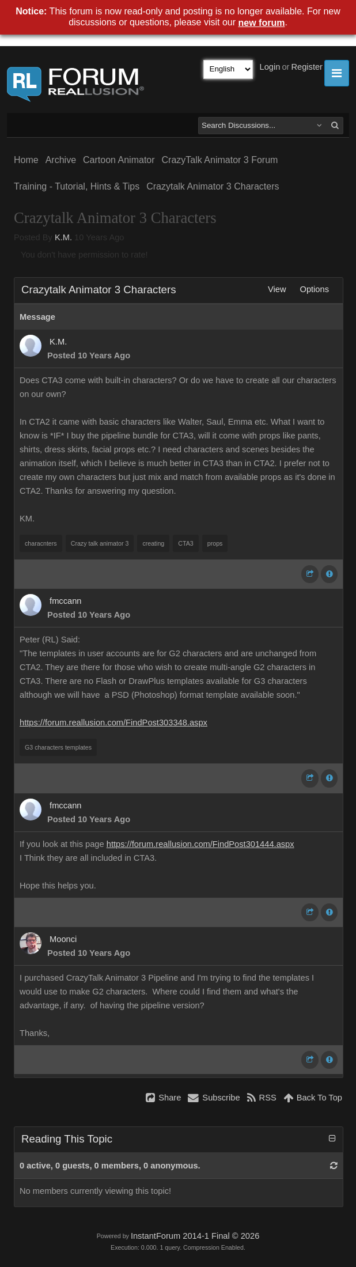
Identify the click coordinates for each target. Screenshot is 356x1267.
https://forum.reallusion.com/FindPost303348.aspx (113, 722)
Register (307, 66)
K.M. (63, 237)
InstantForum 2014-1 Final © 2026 (195, 1235)
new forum (261, 23)
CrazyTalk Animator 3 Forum (220, 160)
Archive (61, 160)
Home (26, 160)
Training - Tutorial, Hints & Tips (76, 186)
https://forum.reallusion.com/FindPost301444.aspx (200, 844)
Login (270, 66)
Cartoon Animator (119, 160)
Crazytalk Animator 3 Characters (212, 186)
